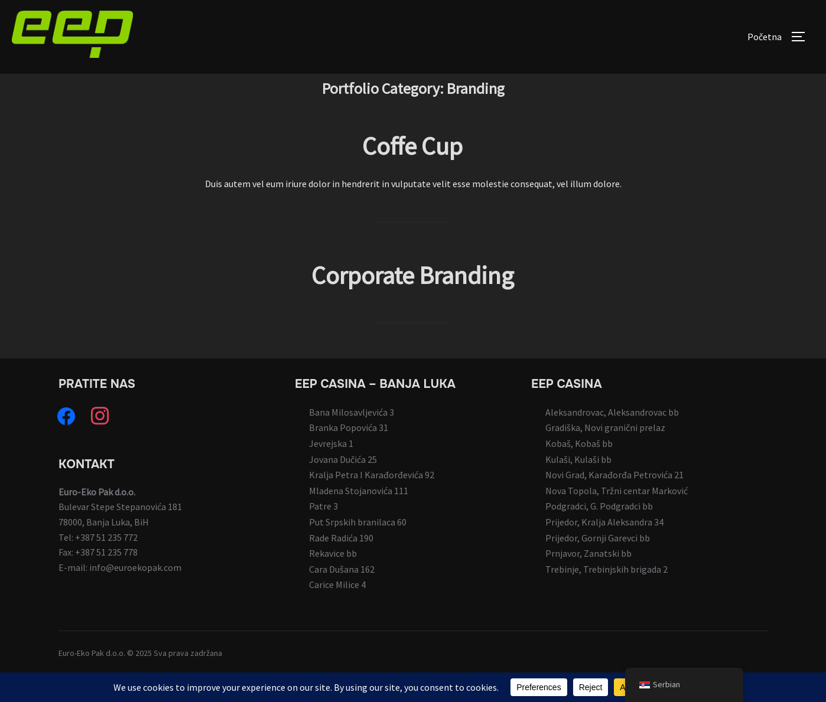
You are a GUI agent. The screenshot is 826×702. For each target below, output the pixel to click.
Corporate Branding (412, 301)
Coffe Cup (412, 172)
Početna (764, 37)
